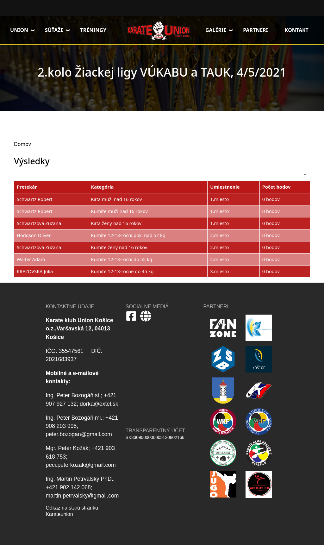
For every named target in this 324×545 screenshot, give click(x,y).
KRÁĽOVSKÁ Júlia (35, 271)
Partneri (255, 30)
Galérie (215, 30)
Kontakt (296, 30)
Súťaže (54, 30)
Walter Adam (31, 259)
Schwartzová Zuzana (39, 223)
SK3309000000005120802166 (155, 437)
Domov (158, 30)
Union (19, 30)
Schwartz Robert (35, 199)
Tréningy (93, 30)
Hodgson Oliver (34, 235)
